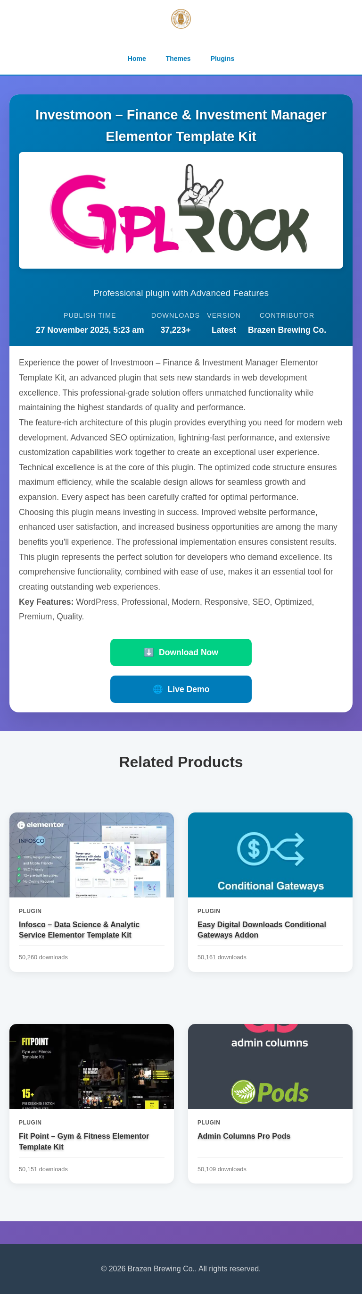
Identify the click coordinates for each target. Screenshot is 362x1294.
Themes (178, 58)
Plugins (223, 58)
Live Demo (181, 689)
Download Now (181, 652)
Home (137, 58)
